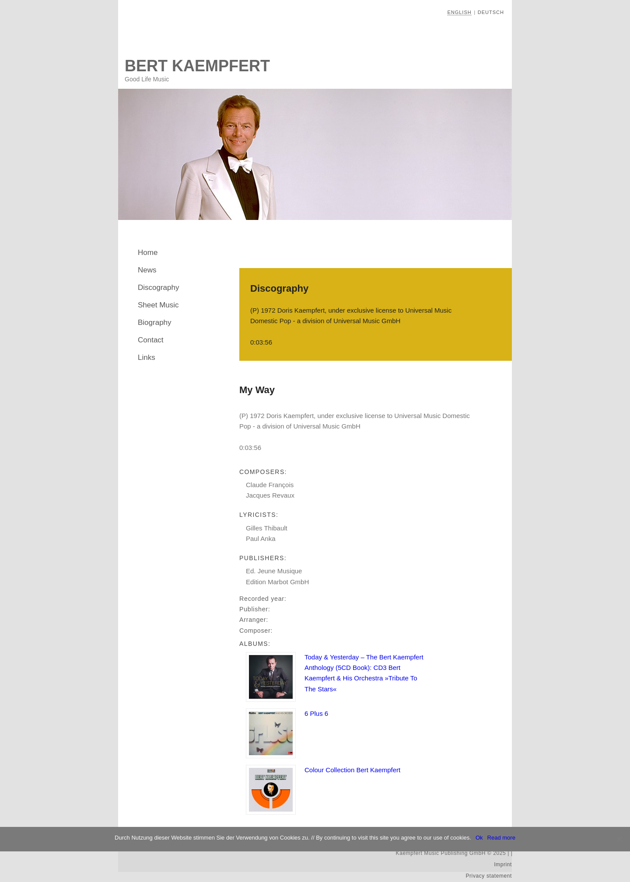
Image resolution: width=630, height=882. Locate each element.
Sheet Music (158, 305)
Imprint (503, 864)
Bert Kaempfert (197, 66)
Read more (501, 837)
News (147, 270)
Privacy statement (489, 876)
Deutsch (491, 12)
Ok (479, 837)
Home (148, 252)
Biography (155, 322)
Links (146, 357)
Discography (158, 287)
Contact (151, 340)
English (459, 12)
